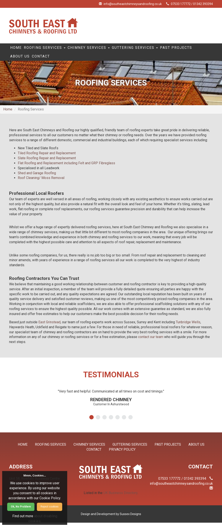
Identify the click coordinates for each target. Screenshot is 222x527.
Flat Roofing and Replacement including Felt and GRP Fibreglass (66, 167)
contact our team (150, 341)
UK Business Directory (120, 497)
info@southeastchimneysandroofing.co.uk (133, 4)
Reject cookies (50, 506)
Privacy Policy (122, 454)
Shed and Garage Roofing (37, 177)
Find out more (22, 516)
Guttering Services (156, 48)
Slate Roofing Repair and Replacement (47, 162)
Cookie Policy (49, 498)
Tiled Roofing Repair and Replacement (47, 157)
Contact (88, 59)
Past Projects (29, 59)
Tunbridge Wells (188, 326)
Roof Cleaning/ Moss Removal (41, 182)
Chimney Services (103, 48)
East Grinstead (49, 326)
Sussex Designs (130, 518)
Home (18, 48)
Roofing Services (52, 48)
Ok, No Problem (21, 506)
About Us (62, 59)
